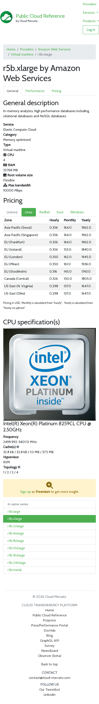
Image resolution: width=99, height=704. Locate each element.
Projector (49, 620)
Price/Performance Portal (49, 625)
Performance (35, 91)
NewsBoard (49, 651)
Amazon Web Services (54, 49)
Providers (89, 4)
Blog (49, 635)
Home (11, 49)
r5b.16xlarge (16, 555)
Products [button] (89, 21)
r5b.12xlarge (16, 548)
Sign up (25, 492)
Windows (77, 212)
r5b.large (14, 512)
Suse (60, 212)
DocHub (50, 630)
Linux (29, 212)
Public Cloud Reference (40, 16)
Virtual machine (22, 54)
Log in (91, 30)
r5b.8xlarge (16, 541)
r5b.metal (15, 570)
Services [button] (89, 13)
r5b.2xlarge (16, 526)
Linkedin (49, 695)
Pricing (56, 91)
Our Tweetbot (49, 690)
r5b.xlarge (15, 519)
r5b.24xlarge (17, 563)
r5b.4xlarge (16, 533)
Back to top (49, 664)
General (12, 91)
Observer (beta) (49, 656)
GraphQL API (49, 641)
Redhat (44, 212)
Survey (49, 646)
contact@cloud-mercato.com (49, 678)
